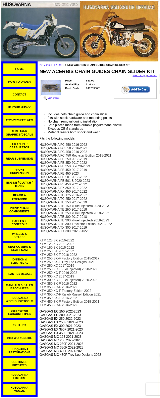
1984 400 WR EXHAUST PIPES (19, 312)
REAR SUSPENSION (19, 158)
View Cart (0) (139, 75)
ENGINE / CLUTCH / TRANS (19, 184)
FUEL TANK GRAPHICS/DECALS (19, 133)
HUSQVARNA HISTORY (19, 376)
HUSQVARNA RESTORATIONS (19, 351)
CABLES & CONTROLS (20, 222)
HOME (19, 68)
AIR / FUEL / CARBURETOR (19, 146)
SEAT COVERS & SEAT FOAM (19, 248)
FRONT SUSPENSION (19, 171)
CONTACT (19, 94)
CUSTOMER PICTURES (19, 363)
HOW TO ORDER (19, 81)
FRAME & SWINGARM (19, 197)
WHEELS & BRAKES (19, 235)
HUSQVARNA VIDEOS (19, 389)
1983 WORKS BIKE (19, 338)
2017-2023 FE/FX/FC (52, 64)
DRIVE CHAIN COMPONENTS (19, 210)
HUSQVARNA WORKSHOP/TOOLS (19, 299)
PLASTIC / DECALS (19, 273)
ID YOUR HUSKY (19, 107)
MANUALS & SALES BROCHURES (19, 286)
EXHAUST (19, 325)
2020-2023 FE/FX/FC (19, 120)
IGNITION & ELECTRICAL (20, 261)
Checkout (152, 75)
